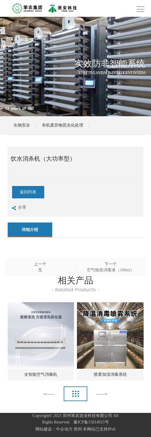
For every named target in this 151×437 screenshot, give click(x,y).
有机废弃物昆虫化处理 (62, 125)
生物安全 (22, 125)
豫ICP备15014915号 (89, 422)
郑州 (78, 429)
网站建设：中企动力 (54, 429)
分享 (18, 208)
